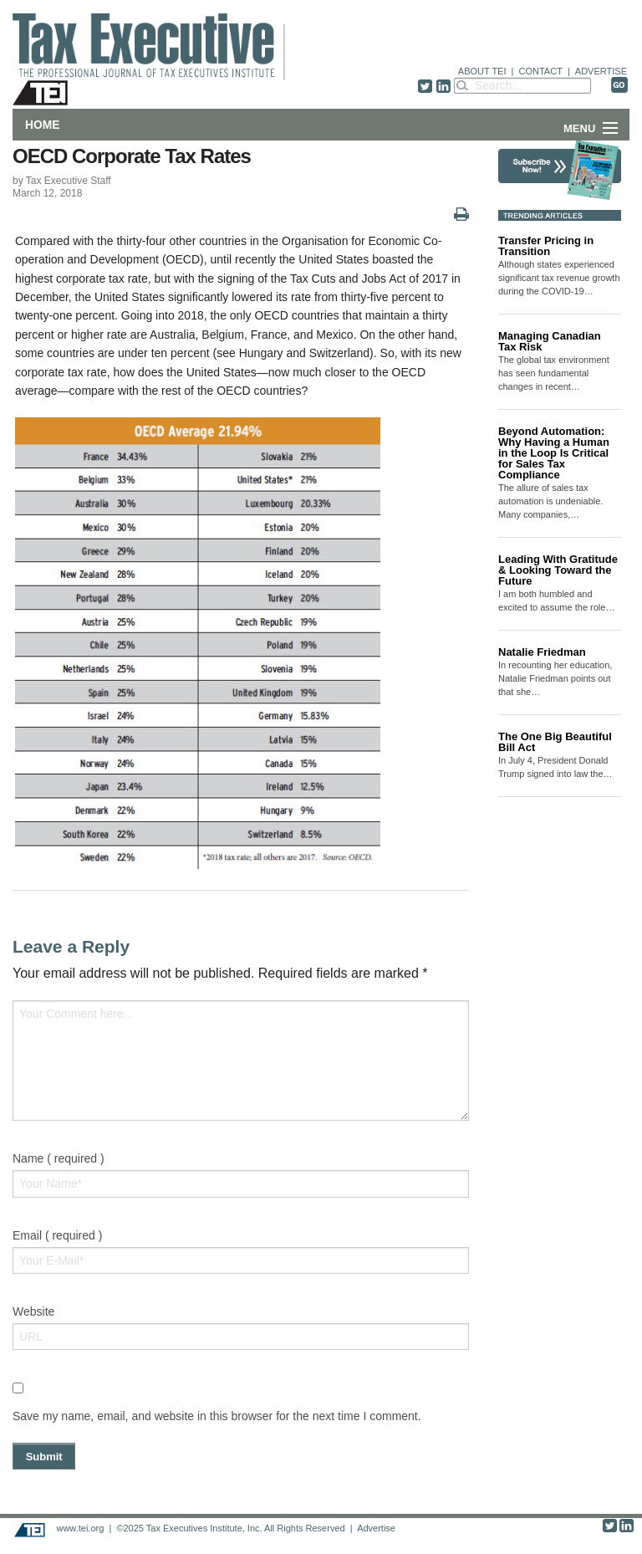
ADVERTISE (601, 71)
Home (42, 124)
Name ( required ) (58, 1158)
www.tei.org (80, 1528)
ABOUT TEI (482, 71)
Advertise (376, 1528)
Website (33, 1311)
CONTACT (541, 71)
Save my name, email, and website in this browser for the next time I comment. (217, 1416)
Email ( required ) (57, 1235)
